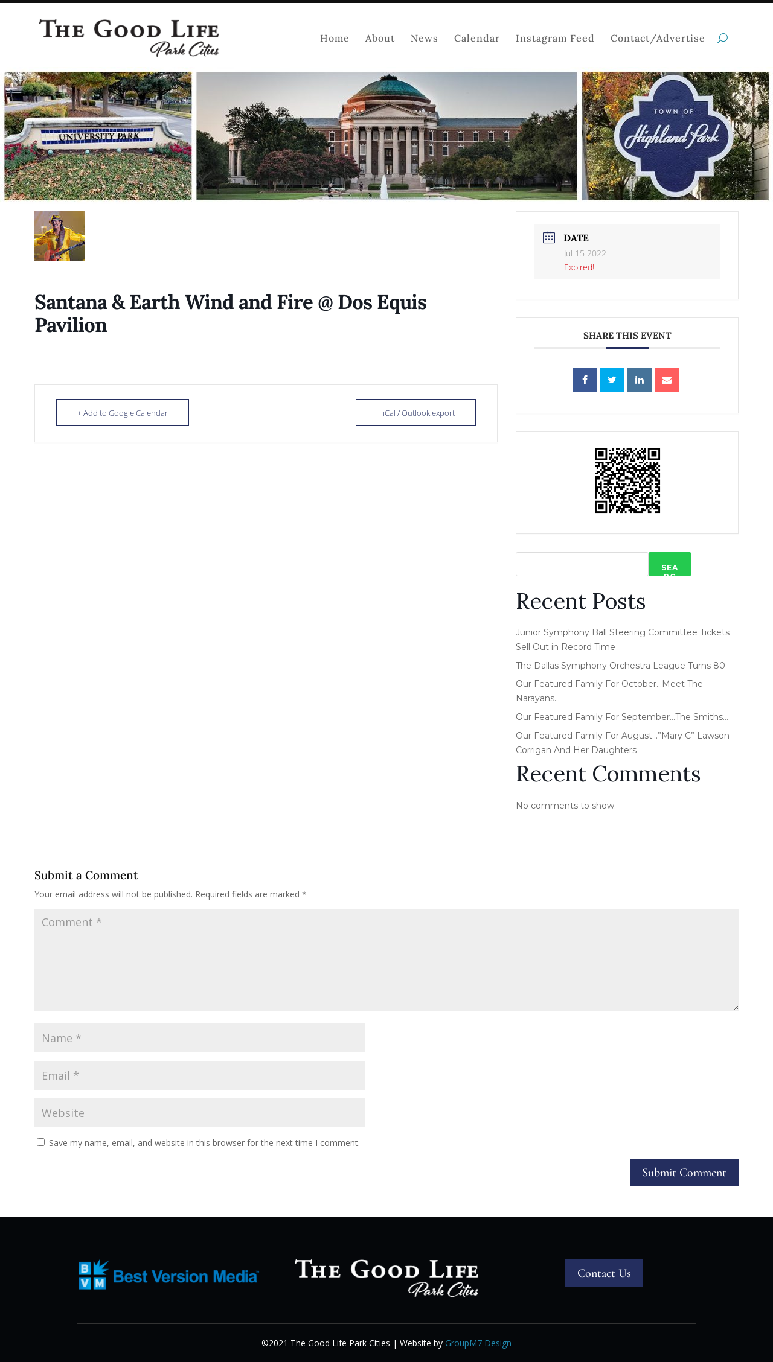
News (424, 38)
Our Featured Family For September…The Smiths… (622, 716)
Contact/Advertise (658, 38)
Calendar (477, 38)
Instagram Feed (555, 38)
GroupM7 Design (478, 1343)
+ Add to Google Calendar (122, 412)
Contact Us (604, 1273)
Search (669, 569)
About (380, 38)
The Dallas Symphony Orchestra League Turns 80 (620, 665)
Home (335, 38)
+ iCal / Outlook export (416, 412)
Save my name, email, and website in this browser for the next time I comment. (204, 1142)
